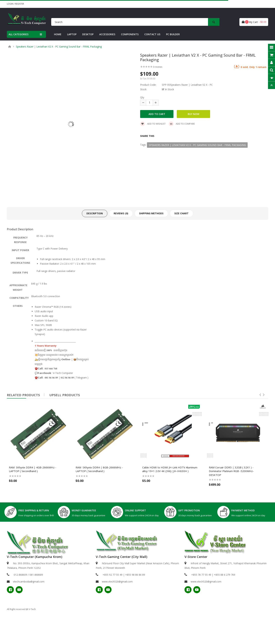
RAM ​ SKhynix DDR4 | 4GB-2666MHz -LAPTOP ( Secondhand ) (32, 469)
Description (94, 213)
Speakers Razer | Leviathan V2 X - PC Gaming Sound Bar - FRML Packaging (59, 46)
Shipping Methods (151, 213)
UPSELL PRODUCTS (64, 395)
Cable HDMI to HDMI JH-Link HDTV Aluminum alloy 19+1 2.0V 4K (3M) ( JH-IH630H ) (169, 469)
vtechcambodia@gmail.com (28, 581)
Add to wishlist (153, 123)
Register (19, 3)
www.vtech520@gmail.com (117, 581)
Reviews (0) (121, 213)
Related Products (23, 395)
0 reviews (157, 66)
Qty (142, 97)
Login (10, 3)
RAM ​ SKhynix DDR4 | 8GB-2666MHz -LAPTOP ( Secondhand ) (99, 469)
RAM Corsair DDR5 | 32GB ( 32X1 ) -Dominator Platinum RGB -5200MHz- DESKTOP (231, 471)
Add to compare (182, 123)
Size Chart (181, 213)
